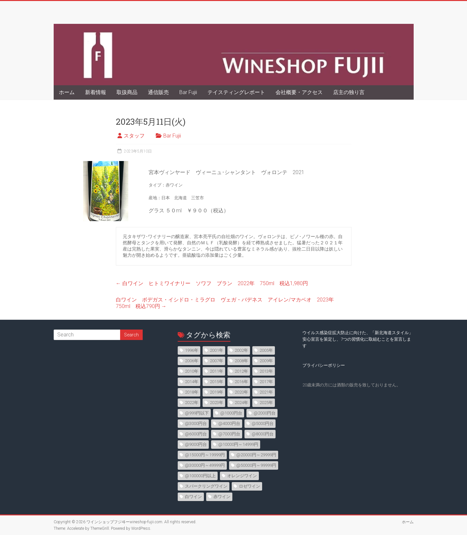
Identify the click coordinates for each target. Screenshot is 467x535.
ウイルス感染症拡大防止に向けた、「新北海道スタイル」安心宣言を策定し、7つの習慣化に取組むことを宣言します (357, 339)
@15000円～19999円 (205, 454)
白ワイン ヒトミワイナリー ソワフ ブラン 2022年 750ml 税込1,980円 (212, 283)
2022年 (191, 402)
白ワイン (193, 496)
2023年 (216, 402)
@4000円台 (229, 423)
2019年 (216, 392)
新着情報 (95, 92)
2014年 (191, 381)
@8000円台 (263, 433)
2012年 (241, 371)
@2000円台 (265, 413)
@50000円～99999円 (256, 465)
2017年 (266, 381)
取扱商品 (127, 92)
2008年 (241, 360)
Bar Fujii (188, 92)
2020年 (241, 392)
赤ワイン (221, 496)
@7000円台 (229, 433)
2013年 (266, 371)
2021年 (266, 392)
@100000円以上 (200, 475)
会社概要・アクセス (299, 92)
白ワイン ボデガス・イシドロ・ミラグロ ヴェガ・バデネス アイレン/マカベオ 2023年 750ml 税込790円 (227, 303)
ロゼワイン (249, 486)
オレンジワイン (242, 475)
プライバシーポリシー (323, 365)
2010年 (191, 371)
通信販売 (158, 92)
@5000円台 (263, 423)
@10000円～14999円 (238, 444)
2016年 (241, 381)
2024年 (241, 402)
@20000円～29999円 (256, 454)
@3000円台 (196, 423)
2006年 (191, 360)
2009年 (266, 360)
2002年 (241, 350)
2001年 (216, 350)
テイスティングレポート (236, 92)
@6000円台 (196, 433)
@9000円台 (196, 444)
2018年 (191, 392)
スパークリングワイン (206, 486)
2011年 (216, 371)
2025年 (266, 402)
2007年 (216, 360)
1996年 (191, 350)
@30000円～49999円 (205, 465)
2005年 (266, 350)
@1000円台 (231, 413)
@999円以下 (197, 413)
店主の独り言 (349, 92)
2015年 (216, 381)
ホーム (67, 92)
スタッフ (134, 136)
